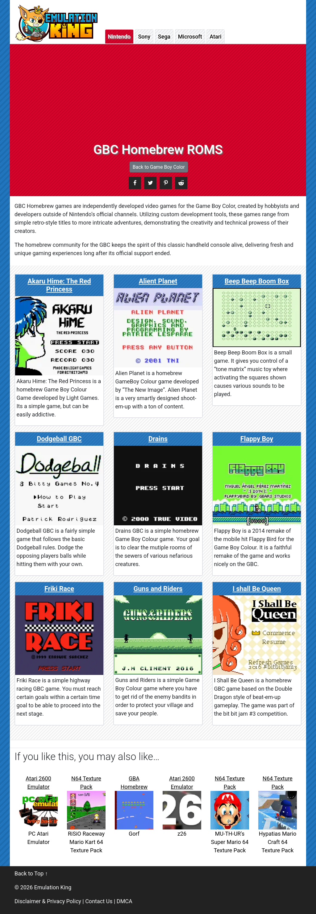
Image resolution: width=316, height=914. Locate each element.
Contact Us (98, 901)
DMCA (124, 901)
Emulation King (53, 887)
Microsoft (190, 36)
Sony (144, 36)
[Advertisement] (158, 96)
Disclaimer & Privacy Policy (48, 901)
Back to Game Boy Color (159, 167)
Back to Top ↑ (31, 873)
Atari (215, 36)
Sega (164, 36)
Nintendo (119, 36)
